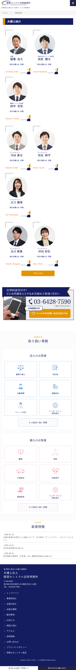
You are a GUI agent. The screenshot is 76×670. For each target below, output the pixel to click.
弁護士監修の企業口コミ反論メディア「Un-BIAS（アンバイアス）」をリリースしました (38, 538)
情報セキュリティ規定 (17, 653)
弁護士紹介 (18, 13)
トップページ (13, 593)
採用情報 (11, 636)
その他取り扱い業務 (38, 422)
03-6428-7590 (14, 587)
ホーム (5, 13)
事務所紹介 (12, 598)
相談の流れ (12, 625)
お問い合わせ (13, 642)
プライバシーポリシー (17, 647)
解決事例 (11, 615)
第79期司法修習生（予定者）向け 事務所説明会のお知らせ (27, 556)
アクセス (11, 631)
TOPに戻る (38, 273)
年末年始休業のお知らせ (13, 548)
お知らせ (11, 620)
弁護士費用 (12, 609)
